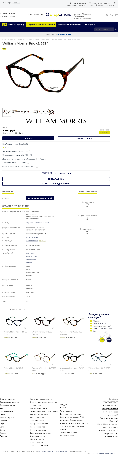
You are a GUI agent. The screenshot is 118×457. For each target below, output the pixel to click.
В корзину (28, 138)
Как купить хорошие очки (41, 399)
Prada (2, 414)
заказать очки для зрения (56, 184)
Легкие (29, 262)
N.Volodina (101, 453)
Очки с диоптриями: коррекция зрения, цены (43, 403)
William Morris (32, 241)
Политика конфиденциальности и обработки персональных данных (74, 426)
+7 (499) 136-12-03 (8, 13)
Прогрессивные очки (39, 424)
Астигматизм (31, 256)
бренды (42, 241)
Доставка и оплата (78, 3)
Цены (90, 5)
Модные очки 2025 (38, 439)
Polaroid (3, 421)
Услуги (82, 5)
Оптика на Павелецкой (40, 198)
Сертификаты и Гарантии (100, 3)
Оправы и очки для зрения (41, 24)
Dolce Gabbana (6, 411)
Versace (3, 427)
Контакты (110, 5)
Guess (2, 430)
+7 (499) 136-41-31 (110, 405)
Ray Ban (3, 408)
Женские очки (32, 237)
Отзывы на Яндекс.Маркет (71, 420)
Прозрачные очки (37, 427)
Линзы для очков (7, 405)
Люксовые (30, 253)
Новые (63, 408)
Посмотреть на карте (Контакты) (109, 419)
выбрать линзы (56, 179)
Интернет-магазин (35, 14)
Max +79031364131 (7, 16)
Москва (16, 3)
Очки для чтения (37, 421)
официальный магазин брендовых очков (53, 451)
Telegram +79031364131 (108, 430)
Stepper (3, 433)
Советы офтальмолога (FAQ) (72, 417)
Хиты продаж (66, 411)
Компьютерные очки (39, 414)
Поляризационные (38, 430)
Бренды (3, 436)
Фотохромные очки (38, 408)
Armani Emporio (7, 418)
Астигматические (37, 418)
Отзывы (99, 5)
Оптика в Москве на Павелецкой (82, 15)
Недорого (90, 24)
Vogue (2, 424)
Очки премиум (36, 442)
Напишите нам (111, 437)
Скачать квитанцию (68, 433)
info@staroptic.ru (111, 433)
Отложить (47, 173)
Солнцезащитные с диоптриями (44, 411)
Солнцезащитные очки (69, 24)
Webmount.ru (110, 453)
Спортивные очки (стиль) (40, 433)
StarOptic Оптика (110, 409)
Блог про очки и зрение (70, 414)
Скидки (63, 405)
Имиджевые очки (37, 436)
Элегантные (31, 259)
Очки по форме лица (39, 445)
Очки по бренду (16, 24)
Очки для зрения (7, 399)
